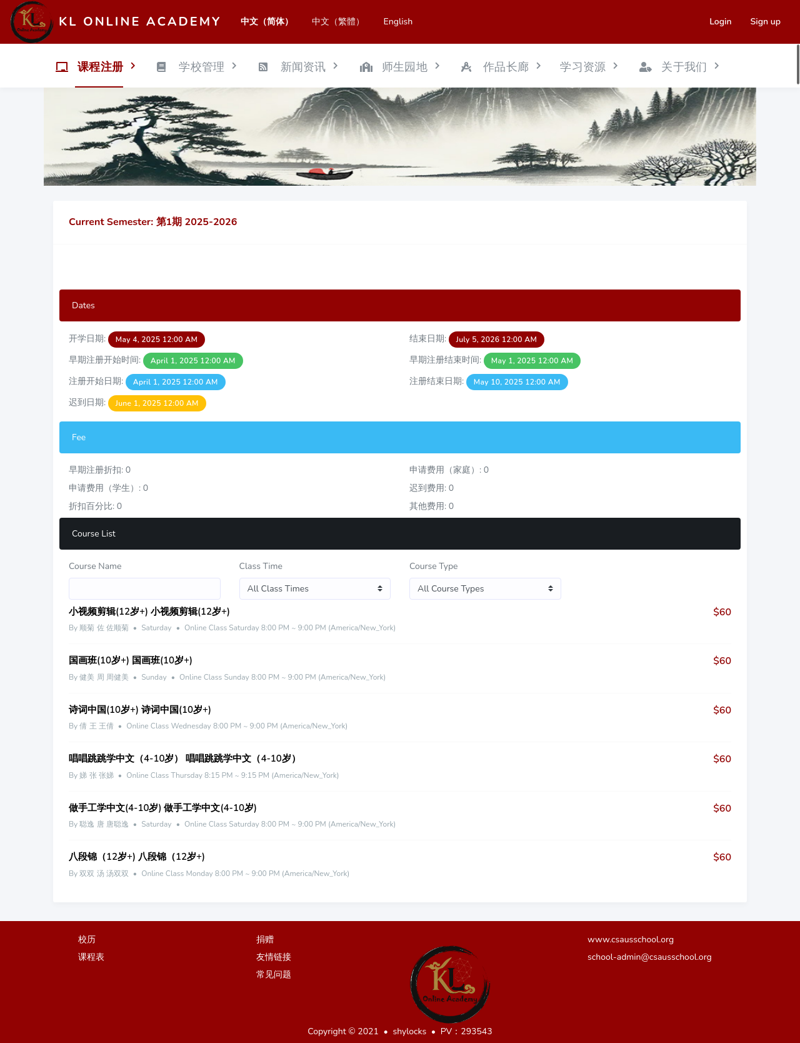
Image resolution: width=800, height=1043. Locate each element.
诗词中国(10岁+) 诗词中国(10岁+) (140, 709)
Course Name (95, 566)
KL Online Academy (140, 21)
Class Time (261, 566)
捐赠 (265, 939)
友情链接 (273, 957)
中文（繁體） (338, 22)
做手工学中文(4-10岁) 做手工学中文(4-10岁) (163, 808)
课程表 (91, 957)
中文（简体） (267, 22)
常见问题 (273, 974)
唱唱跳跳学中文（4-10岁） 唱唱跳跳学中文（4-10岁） (185, 758)
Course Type (433, 566)
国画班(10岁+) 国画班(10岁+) (130, 660)
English (397, 22)
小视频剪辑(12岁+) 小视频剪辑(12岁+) (149, 611)
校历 (87, 939)
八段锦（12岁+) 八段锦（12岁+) (137, 856)
